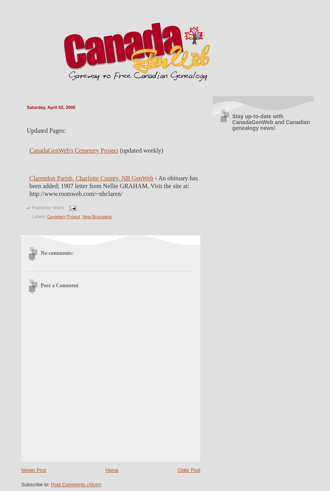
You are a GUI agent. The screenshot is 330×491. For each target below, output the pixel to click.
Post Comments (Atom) (76, 484)
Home (112, 470)
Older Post (189, 470)
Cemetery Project (63, 216)
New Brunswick (97, 216)
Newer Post (33, 470)
